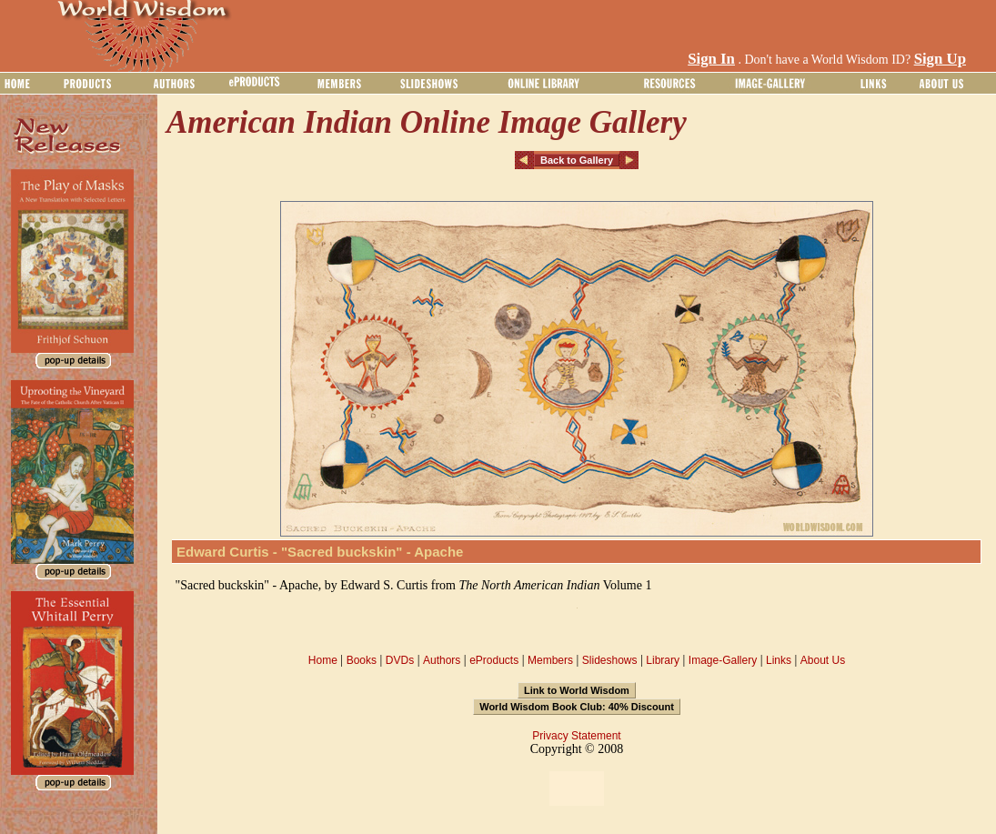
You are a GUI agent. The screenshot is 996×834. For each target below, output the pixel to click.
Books (362, 660)
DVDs (400, 660)
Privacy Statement (576, 735)
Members (550, 660)
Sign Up (940, 58)
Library (662, 660)
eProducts (493, 660)
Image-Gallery (723, 660)
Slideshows (610, 660)
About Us (822, 660)
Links (778, 660)
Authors (441, 660)
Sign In (711, 58)
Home (322, 660)
